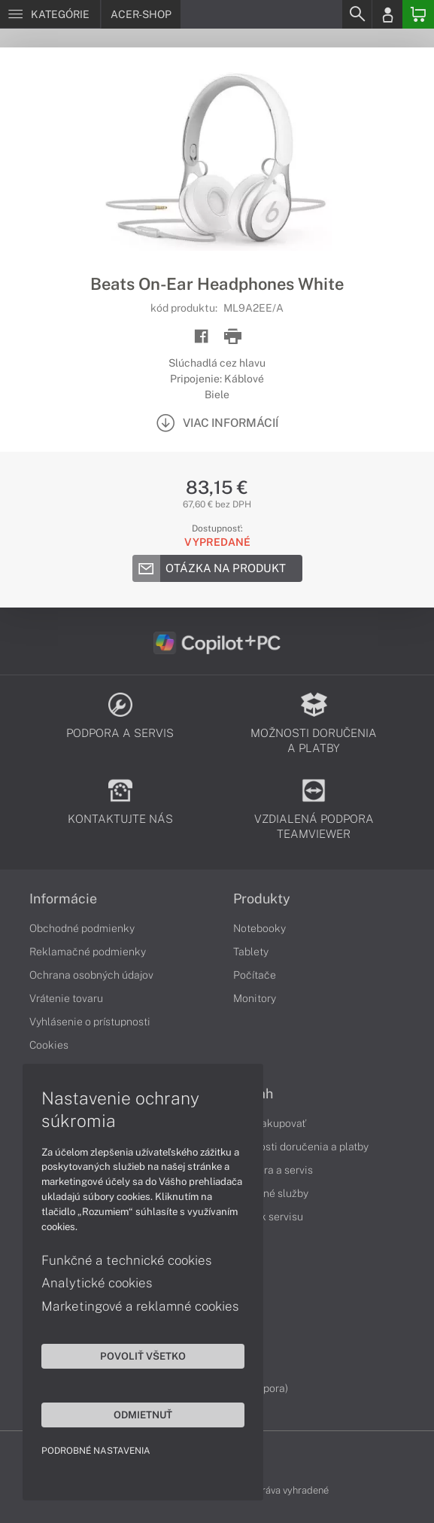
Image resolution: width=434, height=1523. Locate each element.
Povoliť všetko (143, 1356)
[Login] (387, 14)
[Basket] (418, 14)
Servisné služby (270, 1193)
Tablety (251, 952)
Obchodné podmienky (82, 928)
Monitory (254, 998)
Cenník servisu (268, 1217)
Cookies (48, 1045)
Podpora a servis (273, 1170)
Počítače (254, 975)
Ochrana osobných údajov (91, 975)
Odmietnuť (143, 1415)
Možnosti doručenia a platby (301, 1147)
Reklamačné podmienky (87, 952)
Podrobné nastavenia (95, 1450)
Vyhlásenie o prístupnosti (89, 1022)
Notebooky (259, 928)
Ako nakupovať (269, 1123)
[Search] (356, 14)
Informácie (63, 899)
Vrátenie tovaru (66, 998)
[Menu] (50, 14)
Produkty (261, 899)
